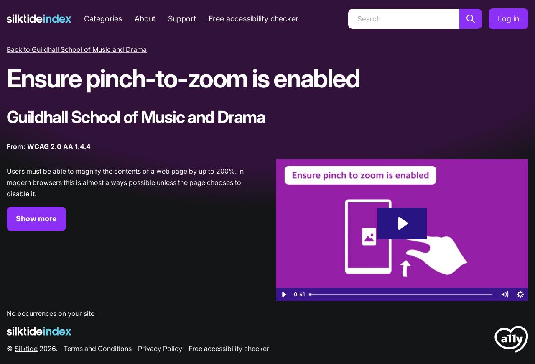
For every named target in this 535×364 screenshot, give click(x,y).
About (145, 18)
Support (182, 18)
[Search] (403, 19)
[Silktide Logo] (39, 331)
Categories (103, 18)
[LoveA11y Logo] (511, 341)
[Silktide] (39, 18)
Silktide (26, 348)
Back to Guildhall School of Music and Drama (77, 49)
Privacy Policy (160, 348)
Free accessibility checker (253, 18)
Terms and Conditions (98, 348)
